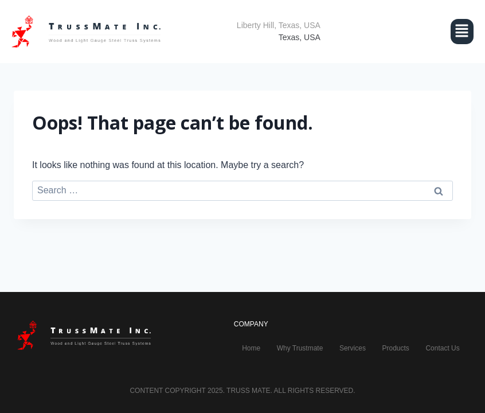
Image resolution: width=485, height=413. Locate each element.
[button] (408, 31)
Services (352, 348)
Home (251, 348)
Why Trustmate (300, 348)
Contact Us (442, 348)
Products (395, 348)
